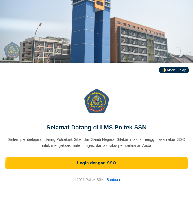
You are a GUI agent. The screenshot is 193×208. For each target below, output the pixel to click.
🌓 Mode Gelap (174, 70)
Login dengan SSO (96, 163)
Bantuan (113, 180)
